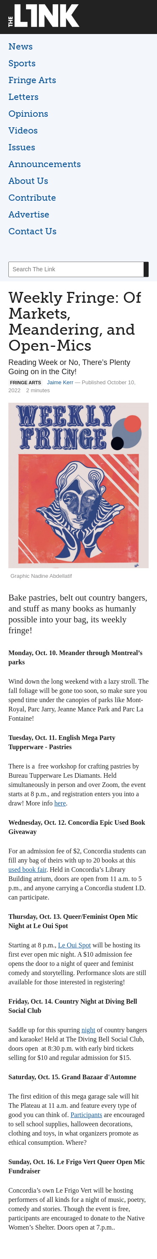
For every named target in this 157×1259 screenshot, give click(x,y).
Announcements (44, 164)
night (88, 1029)
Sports (22, 63)
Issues (21, 147)
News (20, 46)
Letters (23, 97)
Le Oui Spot (74, 945)
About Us (28, 181)
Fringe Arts (32, 80)
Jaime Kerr (60, 382)
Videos (23, 130)
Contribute (32, 197)
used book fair (27, 869)
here (60, 803)
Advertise (28, 214)
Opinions (28, 113)
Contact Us (32, 231)
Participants (86, 1114)
